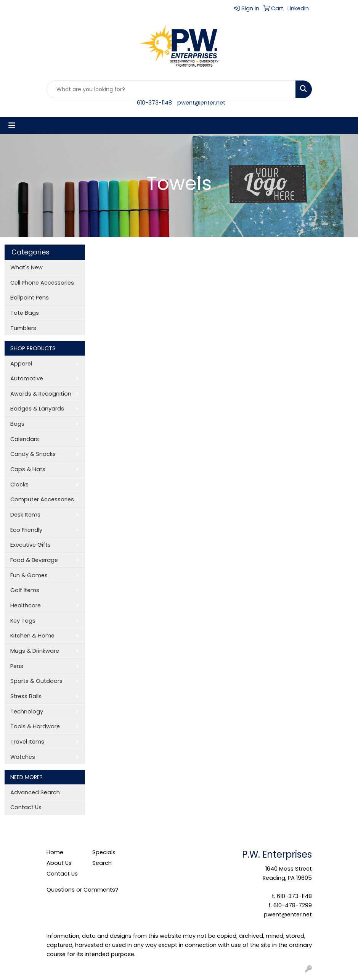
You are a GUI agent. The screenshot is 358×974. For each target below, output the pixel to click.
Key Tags (22, 621)
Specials (104, 852)
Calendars (24, 439)
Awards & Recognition (40, 394)
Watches (22, 757)
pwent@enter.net (201, 102)
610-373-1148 (154, 102)
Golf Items (24, 590)
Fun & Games (29, 575)
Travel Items (27, 741)
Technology (26, 711)
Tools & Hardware (35, 726)
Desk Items (25, 514)
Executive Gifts (30, 545)
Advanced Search (35, 792)
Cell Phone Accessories (42, 283)
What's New (26, 267)
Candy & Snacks (33, 454)
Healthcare (25, 605)
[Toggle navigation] (12, 125)
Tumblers (23, 328)
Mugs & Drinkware (34, 651)
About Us (59, 863)
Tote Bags (24, 313)
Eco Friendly (26, 530)
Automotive (26, 378)
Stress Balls (26, 696)
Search (102, 863)
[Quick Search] (171, 89)
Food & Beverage (34, 560)
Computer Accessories (42, 499)
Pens (16, 666)
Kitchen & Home (32, 635)
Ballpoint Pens (29, 297)
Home (55, 852)
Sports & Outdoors (36, 681)
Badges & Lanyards (37, 408)
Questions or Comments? (82, 890)
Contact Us (26, 807)
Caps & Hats (27, 469)
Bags (17, 424)
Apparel (21, 363)
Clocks (19, 484)
